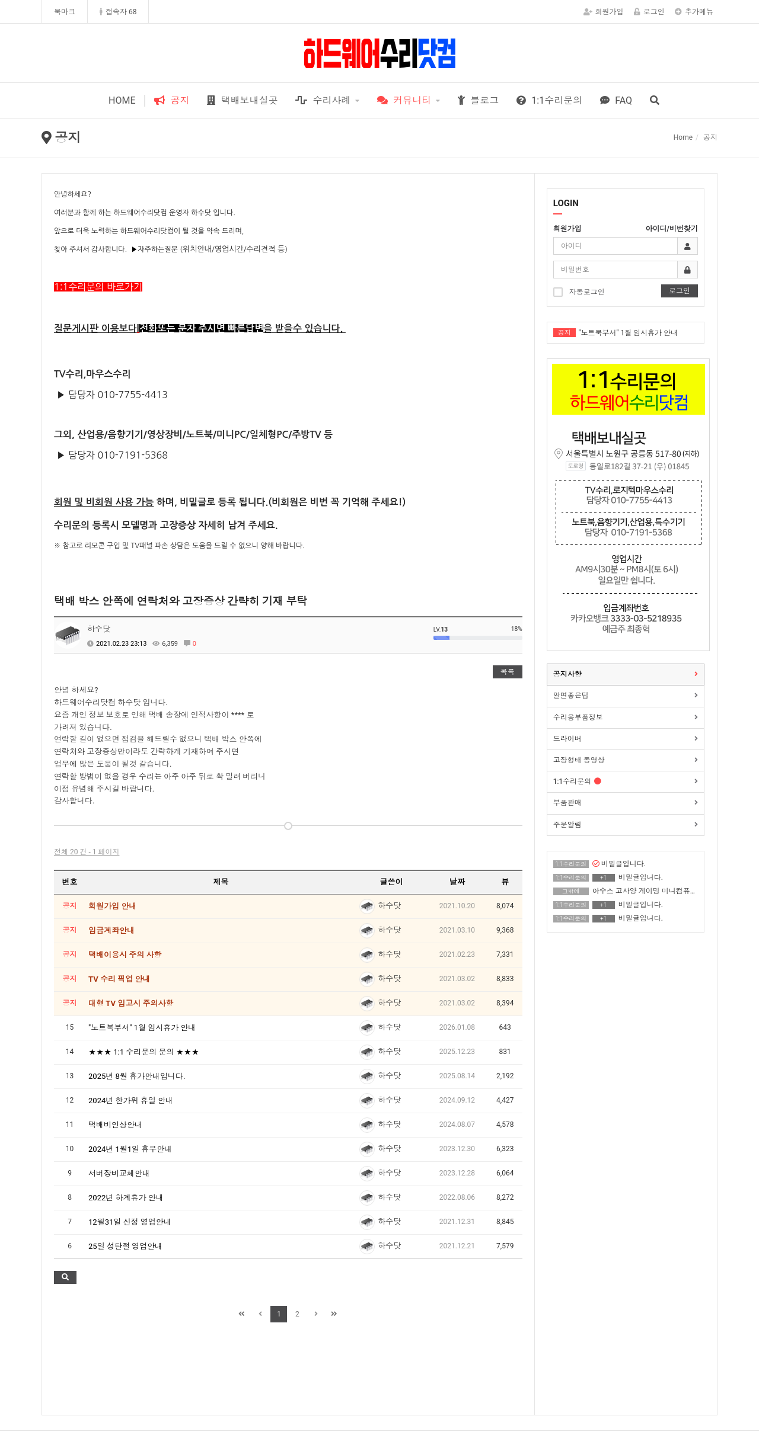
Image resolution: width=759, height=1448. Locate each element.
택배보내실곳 (242, 100)
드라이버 (567, 739)
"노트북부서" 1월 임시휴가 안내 (628, 333)
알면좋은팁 (571, 695)
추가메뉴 (694, 12)
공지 (171, 100)
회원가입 (603, 12)
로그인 (649, 12)
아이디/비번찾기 (672, 229)
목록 (507, 672)
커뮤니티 (404, 100)
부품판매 (567, 803)
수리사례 (322, 100)
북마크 (64, 12)
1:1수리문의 (549, 100)
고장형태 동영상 (579, 760)
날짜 (457, 881)
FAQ (616, 100)
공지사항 (567, 674)
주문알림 (567, 825)
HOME (122, 100)
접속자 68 (118, 12)
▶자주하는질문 (154, 249)
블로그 (478, 100)
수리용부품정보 (578, 717)
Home (683, 137)
